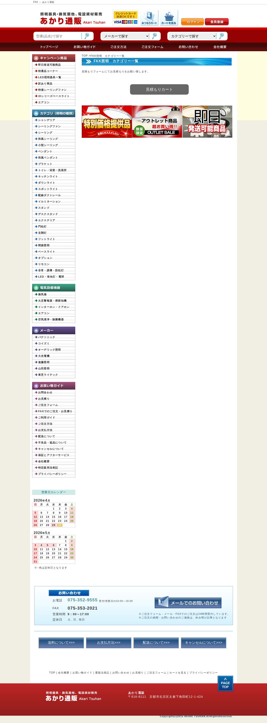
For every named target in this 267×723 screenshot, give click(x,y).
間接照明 (44, 245)
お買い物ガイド (82, 672)
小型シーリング (48, 145)
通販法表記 (102, 672)
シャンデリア (46, 120)
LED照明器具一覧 (49, 77)
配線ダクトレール (49, 195)
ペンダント (45, 151)
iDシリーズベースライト (54, 96)
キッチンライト (48, 176)
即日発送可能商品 (49, 64)
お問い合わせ (120, 672)
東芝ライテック (48, 374)
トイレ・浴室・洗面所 (52, 170)
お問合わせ (45, 392)
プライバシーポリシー (52, 473)
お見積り (44, 398)
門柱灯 (42, 226)
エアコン (44, 102)
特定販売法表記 (48, 467)
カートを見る (177, 672)
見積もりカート (159, 89)
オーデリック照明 (49, 349)
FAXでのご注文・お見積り (55, 411)
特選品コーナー (48, 71)
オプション (45, 257)
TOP (85, 55)
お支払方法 (45, 430)
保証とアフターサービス (53, 455)
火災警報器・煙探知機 (52, 300)
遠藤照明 (44, 362)
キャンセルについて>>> (203, 642)
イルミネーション (49, 201)
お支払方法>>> (108, 642)
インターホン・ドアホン (53, 306)
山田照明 (44, 368)
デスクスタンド (48, 214)
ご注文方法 (45, 423)
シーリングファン (49, 126)
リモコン (44, 264)
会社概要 (44, 461)
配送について (46, 436)
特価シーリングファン (52, 89)
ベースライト (46, 251)
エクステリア (46, 220)
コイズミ (44, 343)
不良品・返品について (52, 442)
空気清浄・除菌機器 (51, 319)
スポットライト (48, 189)
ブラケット (45, 163)
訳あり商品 (45, 83)
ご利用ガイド (46, 417)
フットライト (46, 239)
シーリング (45, 132)
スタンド (44, 207)
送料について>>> (61, 642)
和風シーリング (48, 138)
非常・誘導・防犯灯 (51, 270)
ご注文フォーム (48, 405)
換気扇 (42, 294)
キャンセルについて (51, 448)
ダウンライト (46, 182)
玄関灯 (42, 232)
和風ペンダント (48, 157)
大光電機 (44, 356)
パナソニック (46, 337)
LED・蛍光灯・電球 (51, 276)
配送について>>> (156, 642)
